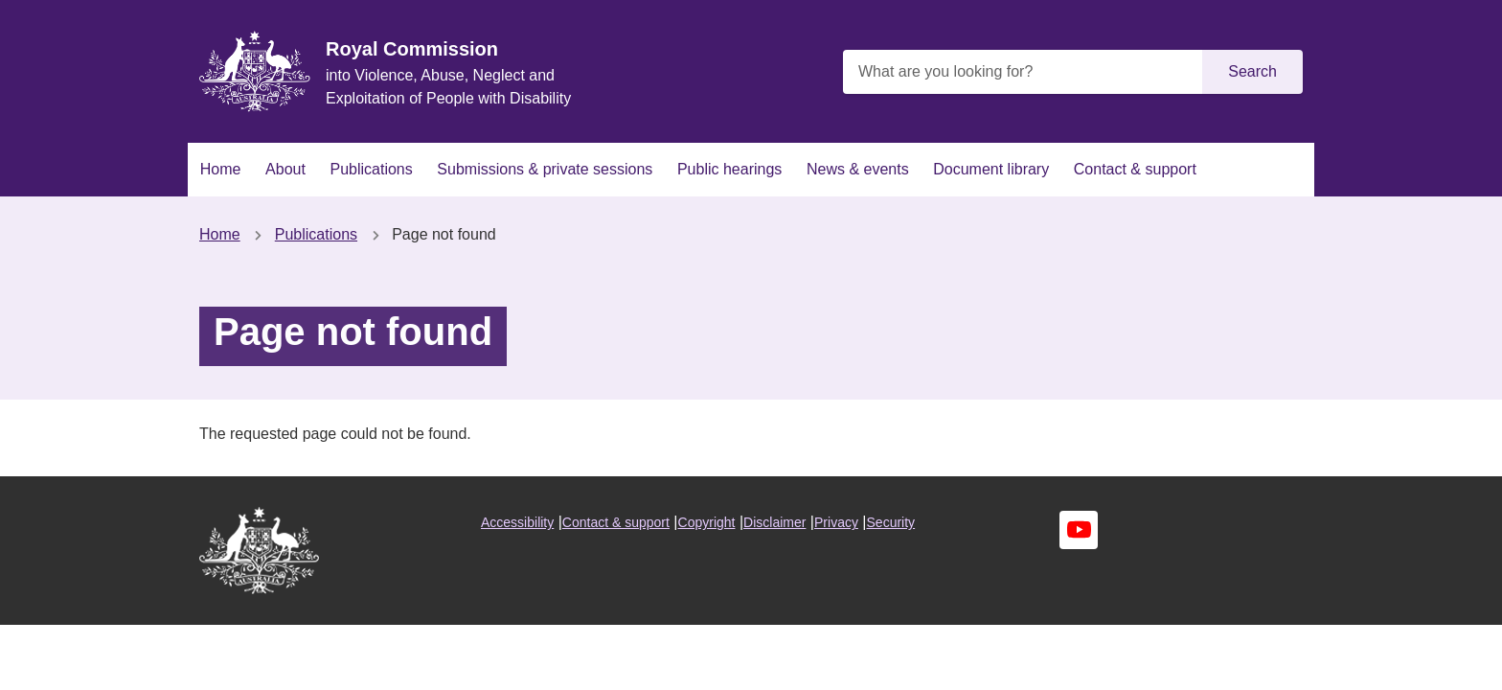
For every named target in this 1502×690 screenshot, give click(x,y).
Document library (991, 169)
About (285, 169)
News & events (858, 169)
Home (220, 169)
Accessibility (517, 522)
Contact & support (1135, 169)
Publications (371, 169)
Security (891, 522)
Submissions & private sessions (544, 169)
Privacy (836, 522)
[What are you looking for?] (1025, 72)
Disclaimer (774, 522)
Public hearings (729, 169)
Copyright (707, 522)
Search (1252, 71)
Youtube (1078, 530)
